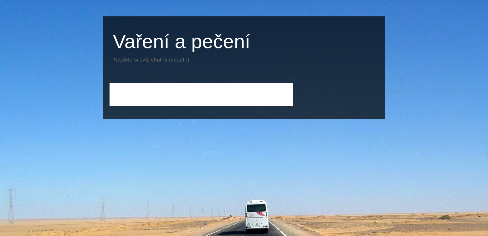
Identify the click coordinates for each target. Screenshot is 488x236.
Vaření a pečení (181, 41)
